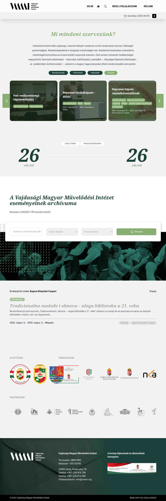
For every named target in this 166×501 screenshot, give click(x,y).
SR (91, 6)
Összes (111, 73)
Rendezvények (58, 73)
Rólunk (148, 6)
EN (88, 6)
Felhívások (78, 73)
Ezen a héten (70, 143)
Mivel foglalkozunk (124, 6)
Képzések (95, 73)
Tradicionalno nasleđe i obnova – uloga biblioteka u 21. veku (74, 305)
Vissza (152, 291)
